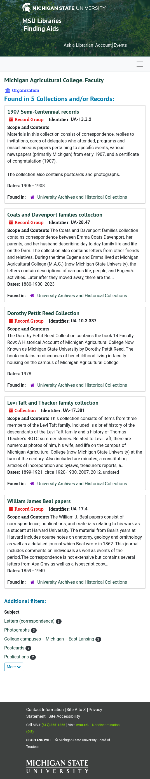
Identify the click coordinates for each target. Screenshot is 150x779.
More (14, 667)
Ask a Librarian (78, 45)
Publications (17, 657)
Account (103, 45)
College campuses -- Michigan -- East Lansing (49, 639)
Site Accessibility (64, 716)
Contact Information (45, 709)
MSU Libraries (42, 20)
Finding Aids (41, 28)
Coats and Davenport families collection (54, 214)
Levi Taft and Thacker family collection (53, 402)
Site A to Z (76, 709)
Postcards (14, 648)
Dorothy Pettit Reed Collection (43, 313)
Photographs (17, 630)
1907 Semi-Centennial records (43, 111)
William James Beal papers (39, 501)
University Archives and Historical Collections (82, 197)
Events (120, 45)
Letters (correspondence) (30, 621)
